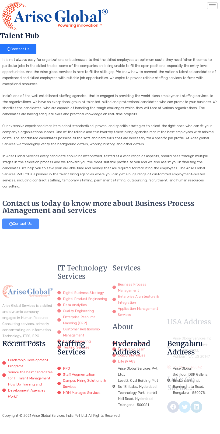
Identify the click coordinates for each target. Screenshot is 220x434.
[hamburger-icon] (212, 5)
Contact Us (18, 49)
